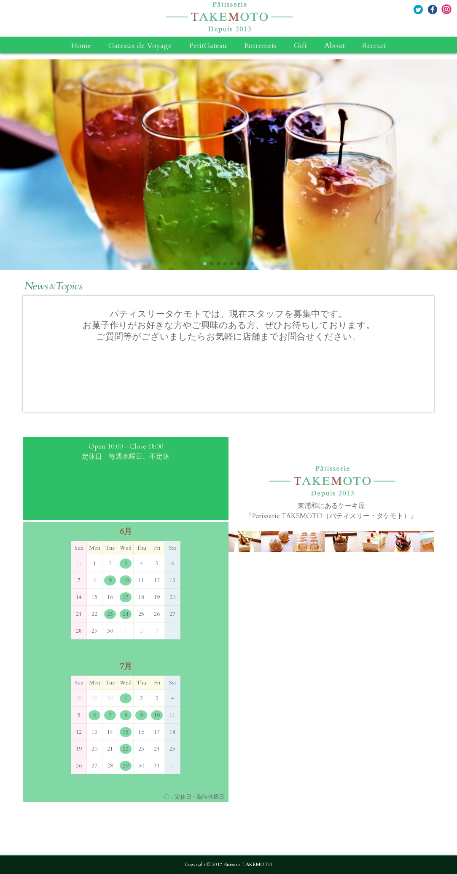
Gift (300, 46)
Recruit (374, 46)
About (334, 46)
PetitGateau (208, 46)
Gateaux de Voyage (140, 46)
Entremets (260, 46)
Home (81, 46)
